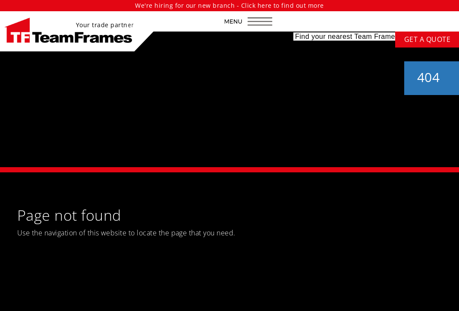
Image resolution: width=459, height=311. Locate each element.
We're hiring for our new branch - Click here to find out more (229, 5)
